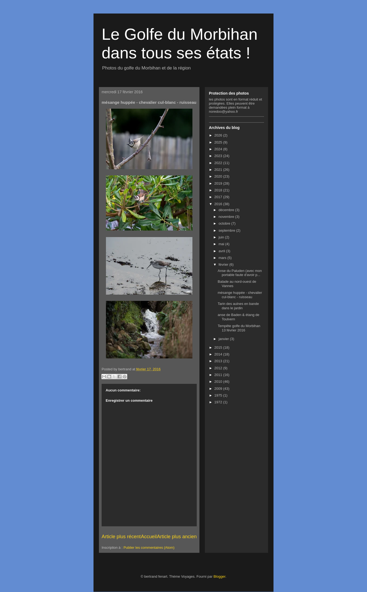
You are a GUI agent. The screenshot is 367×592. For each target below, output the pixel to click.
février (224, 264)
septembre (227, 230)
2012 (218, 368)
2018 (218, 190)
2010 (218, 382)
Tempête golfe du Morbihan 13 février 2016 (239, 328)
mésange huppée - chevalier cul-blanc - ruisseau (240, 295)
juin (222, 237)
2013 (218, 361)
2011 (218, 375)
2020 (218, 176)
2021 (218, 170)
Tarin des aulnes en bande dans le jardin (238, 306)
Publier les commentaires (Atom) (149, 548)
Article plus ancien (177, 536)
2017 (218, 197)
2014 (218, 354)
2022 (218, 163)
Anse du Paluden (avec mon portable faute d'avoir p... (240, 273)
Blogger (219, 576)
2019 (218, 183)
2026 (218, 135)
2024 (218, 149)
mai (222, 244)
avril (222, 251)
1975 (218, 395)
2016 (218, 204)
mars (223, 258)
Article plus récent (121, 536)
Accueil (149, 536)
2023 (218, 156)
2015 (218, 347)
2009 (218, 389)
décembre (227, 210)
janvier (224, 339)
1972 (218, 402)
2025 (218, 142)
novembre (227, 217)
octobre (225, 223)
